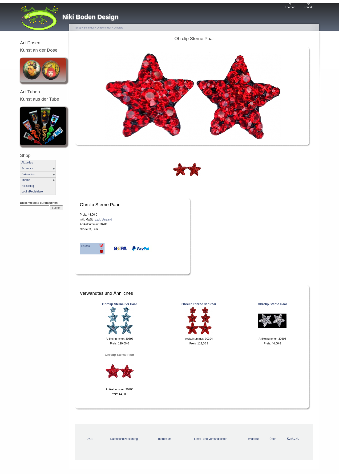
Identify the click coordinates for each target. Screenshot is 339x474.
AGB (90, 439)
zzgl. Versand (103, 219)
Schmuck (27, 168)
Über (273, 439)
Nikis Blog (27, 186)
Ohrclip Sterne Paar (272, 304)
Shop (78, 27)
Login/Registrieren (32, 191)
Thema (25, 180)
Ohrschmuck (104, 27)
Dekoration (28, 174)
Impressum (164, 439)
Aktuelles (27, 162)
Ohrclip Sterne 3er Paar (119, 304)
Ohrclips (118, 27)
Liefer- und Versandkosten (210, 439)
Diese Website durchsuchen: (39, 202)
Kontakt (308, 7)
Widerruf (253, 439)
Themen (290, 7)
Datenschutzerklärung (124, 439)
